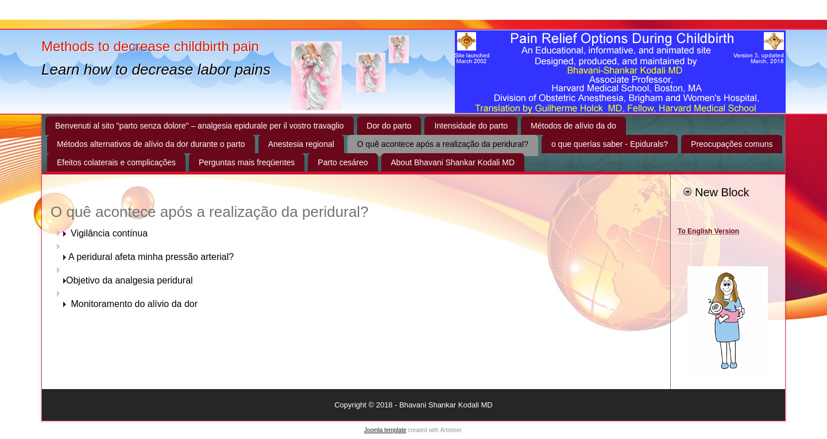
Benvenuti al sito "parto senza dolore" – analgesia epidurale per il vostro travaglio (199, 125)
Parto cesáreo (343, 162)
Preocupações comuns (731, 144)
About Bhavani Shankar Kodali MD (453, 162)
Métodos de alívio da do (573, 125)
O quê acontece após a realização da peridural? (442, 144)
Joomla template (385, 430)
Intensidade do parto (471, 125)
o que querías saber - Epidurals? (609, 144)
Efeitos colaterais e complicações (116, 162)
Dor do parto (389, 125)
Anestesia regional (301, 144)
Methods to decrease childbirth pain (150, 46)
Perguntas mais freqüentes (247, 162)
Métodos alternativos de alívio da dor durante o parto (151, 144)
